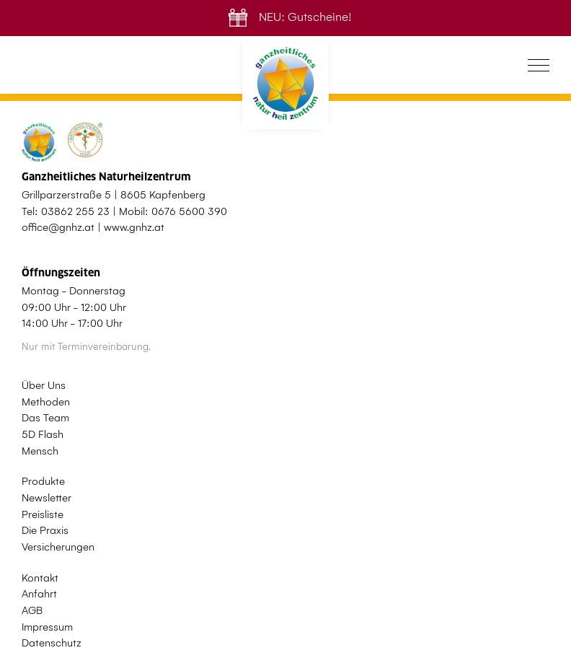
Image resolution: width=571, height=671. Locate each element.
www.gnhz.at (134, 227)
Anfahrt (39, 593)
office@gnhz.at (58, 227)
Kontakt (40, 577)
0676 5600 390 (189, 211)
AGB (32, 610)
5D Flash (42, 434)
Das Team (45, 417)
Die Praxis (45, 530)
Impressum (47, 626)
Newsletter (46, 497)
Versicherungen (58, 546)
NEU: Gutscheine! (286, 17)
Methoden (46, 401)
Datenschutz (51, 642)
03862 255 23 (75, 211)
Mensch (40, 450)
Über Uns (44, 385)
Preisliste (42, 514)
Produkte (43, 481)
